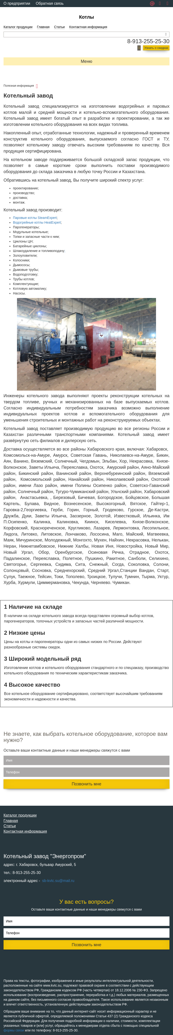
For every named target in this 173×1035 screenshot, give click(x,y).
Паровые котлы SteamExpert (35, 218)
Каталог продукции (18, 27)
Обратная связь (50, 3)
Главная (43, 27)
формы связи (14, 1030)
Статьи (59, 27)
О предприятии (17, 3)
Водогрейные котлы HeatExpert (37, 222)
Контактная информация (88, 27)
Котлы (86, 17)
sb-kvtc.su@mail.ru (57, 881)
